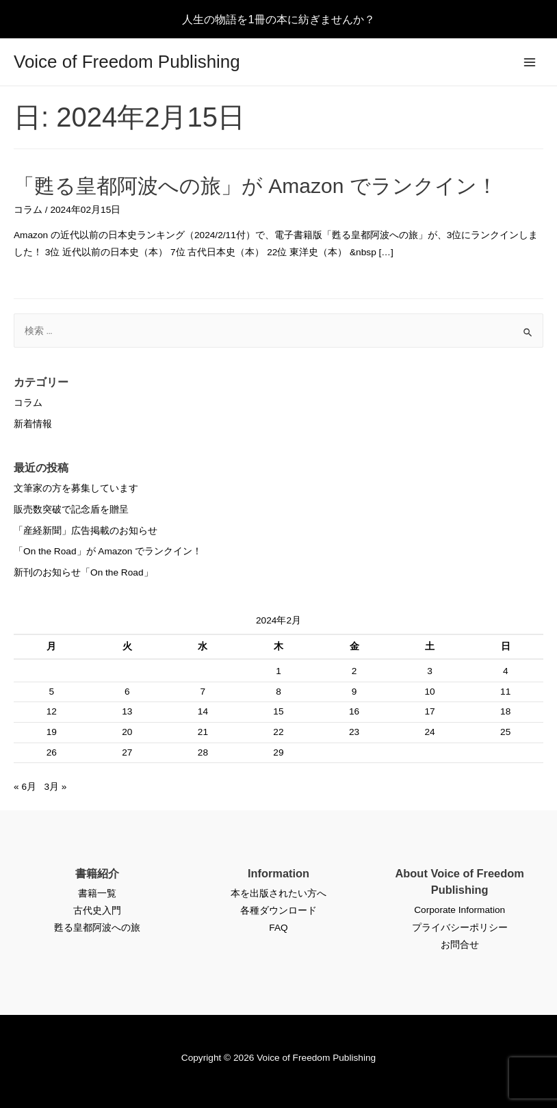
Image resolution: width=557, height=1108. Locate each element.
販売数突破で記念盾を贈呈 (71, 509)
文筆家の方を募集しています (76, 488)
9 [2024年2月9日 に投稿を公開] (354, 691)
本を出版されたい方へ (278, 893)
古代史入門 (97, 910)
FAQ (278, 928)
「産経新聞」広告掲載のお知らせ (85, 531)
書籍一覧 (97, 893)
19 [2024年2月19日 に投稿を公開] (52, 732)
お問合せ (460, 945)
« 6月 (25, 787)
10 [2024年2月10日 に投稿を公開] (429, 691)
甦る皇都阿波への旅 (97, 928)
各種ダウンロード (278, 910)
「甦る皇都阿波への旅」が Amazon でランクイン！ (255, 186)
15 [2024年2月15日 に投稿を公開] (278, 711)
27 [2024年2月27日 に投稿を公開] (127, 752)
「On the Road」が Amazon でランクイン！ (108, 551)
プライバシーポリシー (460, 928)
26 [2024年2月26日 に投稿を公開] (52, 752)
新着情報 (33, 424)
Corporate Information (459, 910)
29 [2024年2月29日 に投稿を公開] (278, 752)
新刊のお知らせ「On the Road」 (83, 572)
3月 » (55, 787)
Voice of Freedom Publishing (127, 61)
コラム (28, 210)
